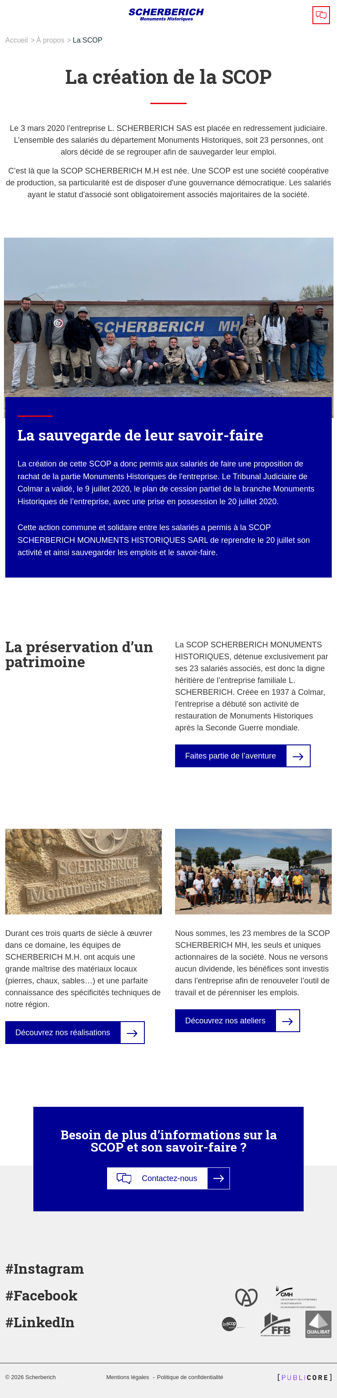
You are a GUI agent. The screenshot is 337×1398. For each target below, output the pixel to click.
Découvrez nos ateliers (225, 1020)
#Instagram (44, 1268)
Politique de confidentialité (190, 1377)
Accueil (16, 40)
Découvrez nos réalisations (62, 1032)
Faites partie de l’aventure (230, 755)
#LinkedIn (40, 1321)
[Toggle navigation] (13, 15)
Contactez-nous (157, 1178)
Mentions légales (127, 1377)
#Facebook (41, 1295)
